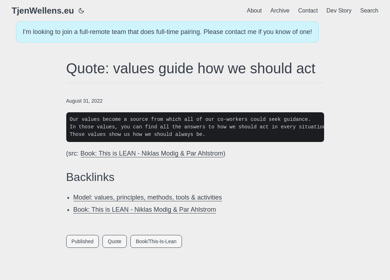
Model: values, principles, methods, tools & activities (147, 197)
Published (83, 241)
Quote (114, 241)
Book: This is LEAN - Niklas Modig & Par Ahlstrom (152, 153)
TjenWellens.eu (43, 10)
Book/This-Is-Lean (156, 241)
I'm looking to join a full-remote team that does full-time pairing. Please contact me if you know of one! (167, 31)
